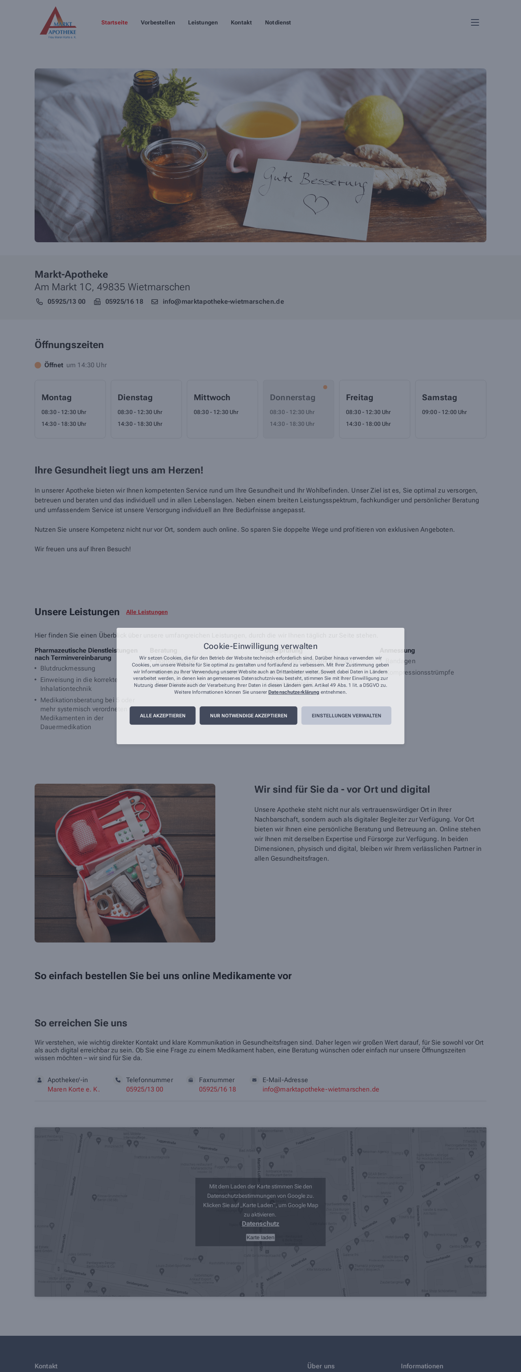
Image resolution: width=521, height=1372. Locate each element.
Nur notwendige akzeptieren (248, 716)
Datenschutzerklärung (293, 692)
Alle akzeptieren (163, 716)
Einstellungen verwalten (346, 716)
